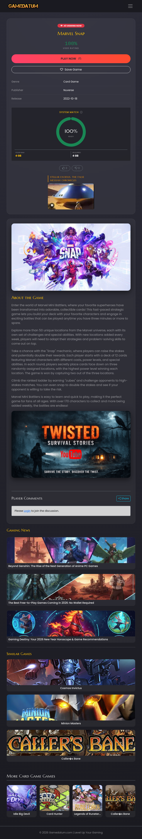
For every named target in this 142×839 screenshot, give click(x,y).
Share (123, 498)
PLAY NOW (71, 59)
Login (27, 511)
